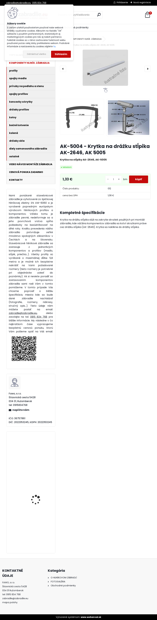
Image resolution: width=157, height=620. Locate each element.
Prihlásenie (122, 2)
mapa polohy (9, 602)
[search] (99, 14)
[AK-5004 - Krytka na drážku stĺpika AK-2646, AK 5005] (105, 68)
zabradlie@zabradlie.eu (18, 2)
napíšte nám (20, 410)
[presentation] (63, 69)
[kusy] (113, 179)
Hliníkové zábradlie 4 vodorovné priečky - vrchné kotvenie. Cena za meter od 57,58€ (38, 535)
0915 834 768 (39, 2)
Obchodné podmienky (76, 27)
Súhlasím (61, 54)
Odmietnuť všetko (36, 54)
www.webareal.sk (91, 617)
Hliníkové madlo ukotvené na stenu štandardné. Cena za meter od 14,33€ (37, 497)
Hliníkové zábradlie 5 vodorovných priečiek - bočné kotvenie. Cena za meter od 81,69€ (39, 459)
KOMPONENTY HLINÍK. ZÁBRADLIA (86, 39)
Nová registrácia (142, 2)
